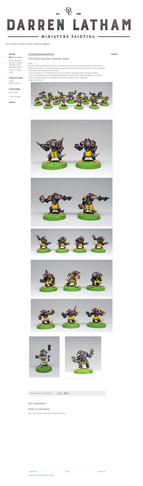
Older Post (101, 471)
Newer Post (33, 471)
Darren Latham (16, 57)
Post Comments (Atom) (46, 475)
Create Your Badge (15, 96)
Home (67, 471)
